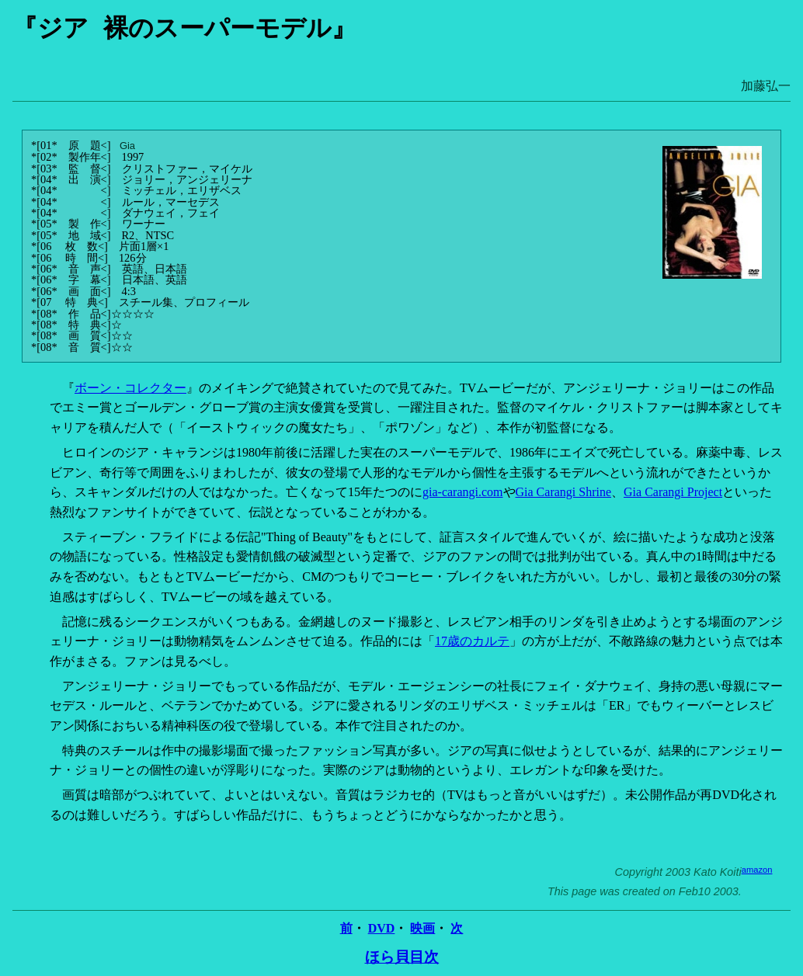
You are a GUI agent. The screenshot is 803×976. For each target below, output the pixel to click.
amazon (757, 869)
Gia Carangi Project (673, 491)
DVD (381, 928)
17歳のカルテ (472, 641)
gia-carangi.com (462, 491)
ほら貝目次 (402, 957)
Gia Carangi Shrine (564, 491)
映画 (422, 928)
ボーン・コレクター (130, 387)
